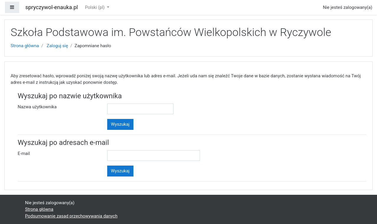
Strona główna (25, 45)
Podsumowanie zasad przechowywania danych (71, 216)
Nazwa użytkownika (37, 106)
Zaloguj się (57, 45)
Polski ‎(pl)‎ (95, 7)
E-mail (24, 153)
